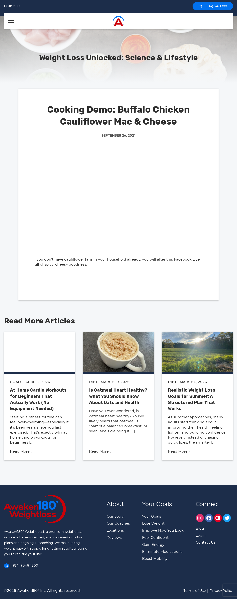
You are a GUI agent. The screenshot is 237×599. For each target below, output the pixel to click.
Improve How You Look (163, 530)
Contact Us (206, 542)
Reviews (114, 537)
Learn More (12, 6)
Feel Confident (155, 537)
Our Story (115, 516)
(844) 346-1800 (213, 6)
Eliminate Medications (162, 551)
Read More (21, 451)
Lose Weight (153, 523)
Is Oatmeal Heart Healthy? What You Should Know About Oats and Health (118, 396)
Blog (200, 528)
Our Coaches (118, 523)
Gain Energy (153, 544)
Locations (115, 530)
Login (201, 535)
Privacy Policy (219, 590)
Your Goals (151, 516)
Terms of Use (190, 590)
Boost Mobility (155, 558)
